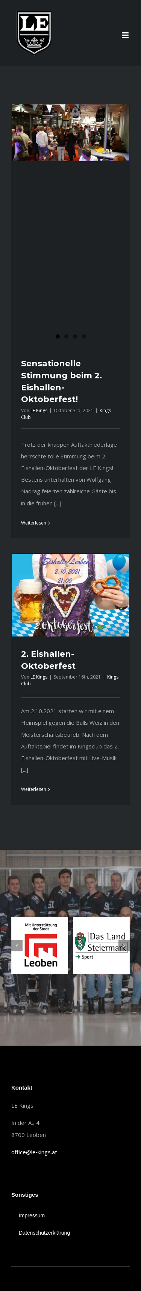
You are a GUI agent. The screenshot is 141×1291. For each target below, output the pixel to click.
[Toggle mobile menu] (126, 35)
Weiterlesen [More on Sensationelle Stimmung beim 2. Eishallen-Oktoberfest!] (33, 523)
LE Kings (38, 410)
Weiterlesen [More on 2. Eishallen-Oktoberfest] (33, 789)
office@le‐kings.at (34, 1152)
